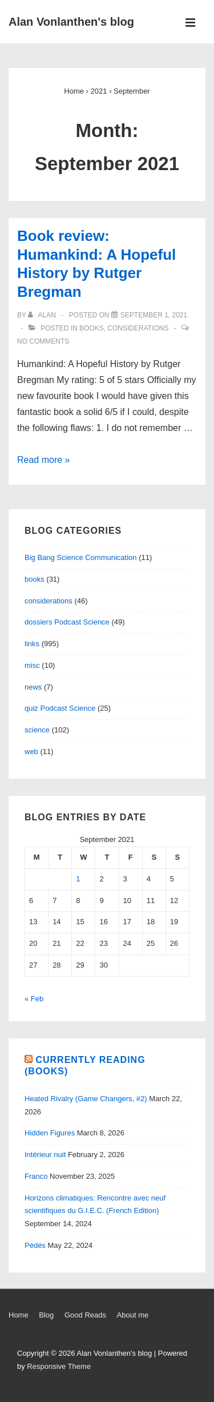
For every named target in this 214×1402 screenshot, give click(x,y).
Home (19, 1315)
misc (32, 665)
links (32, 643)
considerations (137, 328)
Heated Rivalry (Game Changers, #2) (86, 1098)
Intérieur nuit (45, 1154)
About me (133, 1315)
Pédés (35, 1245)
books (91, 328)
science (37, 730)
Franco (36, 1176)
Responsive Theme (59, 1366)
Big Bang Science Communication (81, 557)
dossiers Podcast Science (67, 622)
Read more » (43, 460)
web (31, 751)
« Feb (34, 998)
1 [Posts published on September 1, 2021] (78, 879)
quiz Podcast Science (60, 708)
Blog (46, 1315)
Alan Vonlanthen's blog (71, 21)
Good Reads (85, 1315)
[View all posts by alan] (43, 315)
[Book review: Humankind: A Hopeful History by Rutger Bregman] (153, 315)
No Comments (43, 341)
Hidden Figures (50, 1133)
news (33, 687)
